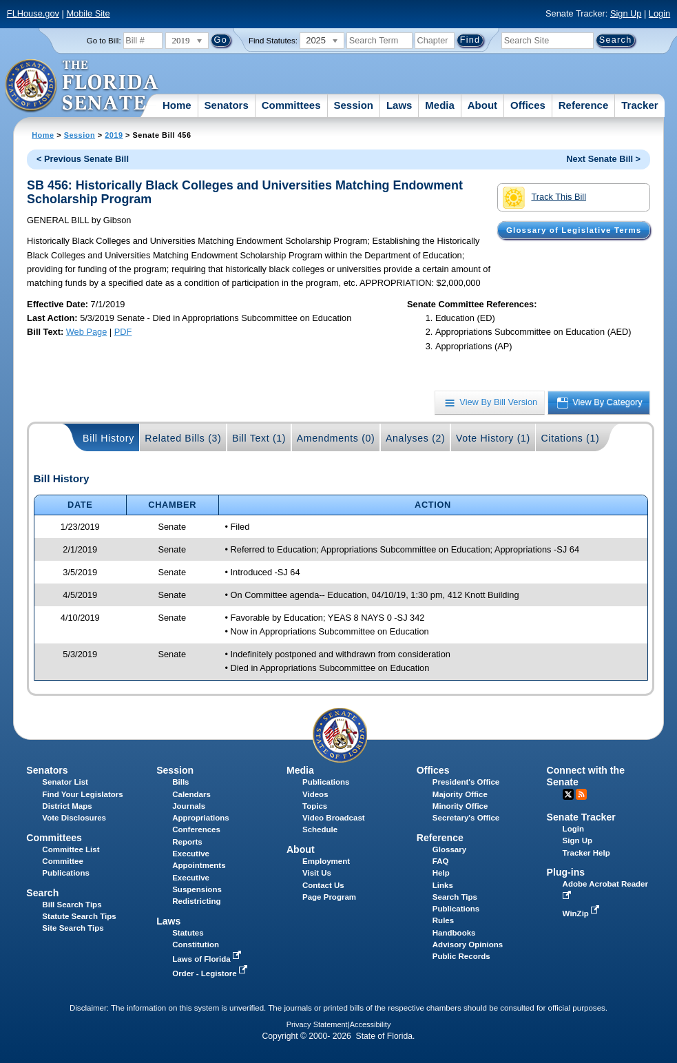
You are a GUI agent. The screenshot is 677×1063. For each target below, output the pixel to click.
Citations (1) (570, 438)
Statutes (187, 933)
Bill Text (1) (259, 438)
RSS (581, 794)
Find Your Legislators (82, 794)
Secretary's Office (466, 818)
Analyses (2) (416, 438)
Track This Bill (544, 198)
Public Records (461, 956)
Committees (291, 105)
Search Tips (455, 897)
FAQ (441, 861)
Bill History (108, 438)
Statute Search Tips (79, 916)
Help (441, 873)
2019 (114, 135)
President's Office (466, 782)
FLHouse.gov (33, 13)
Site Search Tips (72, 928)
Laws (399, 105)
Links (443, 885)
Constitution (195, 944)
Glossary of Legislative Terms (573, 230)
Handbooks (454, 933)
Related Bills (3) (183, 438)
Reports (187, 842)
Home (177, 105)
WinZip (582, 913)
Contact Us (323, 885)
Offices (527, 105)
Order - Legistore (211, 973)
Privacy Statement (317, 1024)
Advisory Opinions (468, 944)
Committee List (70, 849)
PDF (123, 332)
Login (659, 13)
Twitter (568, 794)
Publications (325, 782)
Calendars (191, 794)
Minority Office (460, 806)
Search (42, 892)
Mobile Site (88, 13)
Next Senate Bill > (603, 159)
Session (353, 105)
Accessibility (370, 1024)
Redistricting (196, 901)
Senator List (65, 782)
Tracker (639, 105)
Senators (227, 105)
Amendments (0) (336, 438)
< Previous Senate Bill (83, 159)
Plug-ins (566, 872)
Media (440, 105)
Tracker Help (586, 853)
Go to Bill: (104, 41)
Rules (443, 920)
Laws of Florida (208, 959)
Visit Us (316, 873)
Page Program (329, 897)
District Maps (67, 806)
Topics (314, 806)
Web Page (86, 332)
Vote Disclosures (74, 818)
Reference (584, 105)
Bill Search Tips (71, 904)
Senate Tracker (581, 817)
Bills (180, 782)
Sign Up (626, 13)
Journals (188, 806)
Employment (326, 861)
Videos (315, 794)
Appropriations (200, 818)
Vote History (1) (493, 438)
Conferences (196, 829)
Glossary (449, 849)
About (482, 105)
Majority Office (460, 794)
